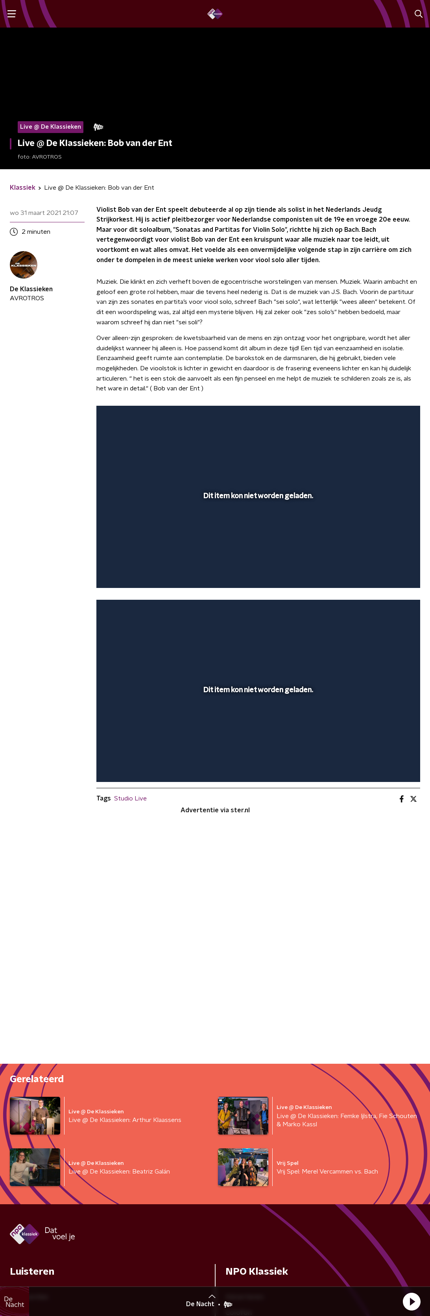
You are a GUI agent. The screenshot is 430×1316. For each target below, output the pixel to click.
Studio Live (130, 798)
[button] (411, 1301)
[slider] (257, 550)
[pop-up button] (386, 571)
